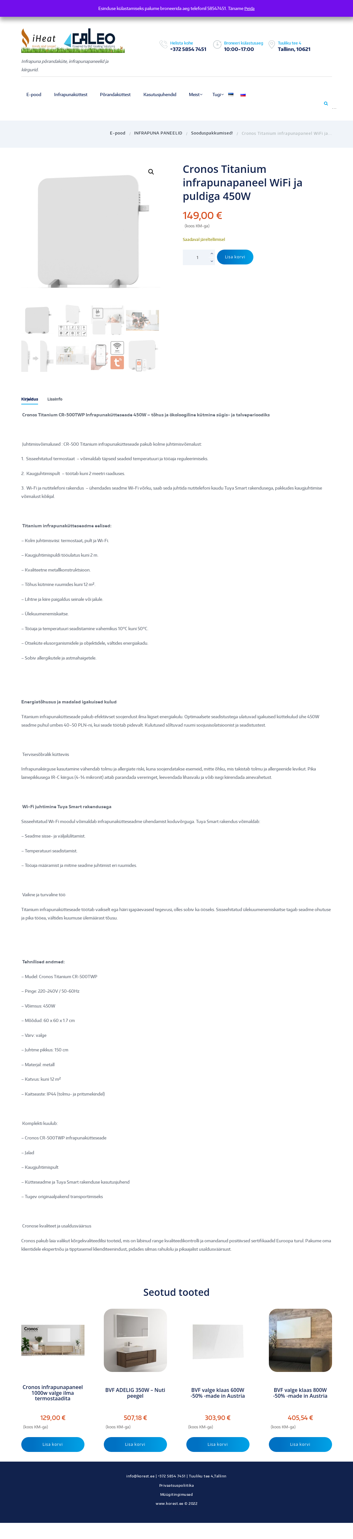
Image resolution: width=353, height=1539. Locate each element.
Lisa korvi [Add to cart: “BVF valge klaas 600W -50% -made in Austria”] (218, 1444)
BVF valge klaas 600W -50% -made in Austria (218, 1393)
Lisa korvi (236, 257)
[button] (151, 172)
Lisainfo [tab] (58, 399)
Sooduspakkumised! (212, 133)
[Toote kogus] (199, 257)
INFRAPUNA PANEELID (158, 133)
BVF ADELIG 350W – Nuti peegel (135, 1393)
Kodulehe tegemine (177, 1511)
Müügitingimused (176, 1495)
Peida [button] (249, 8)
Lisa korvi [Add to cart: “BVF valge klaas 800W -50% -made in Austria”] (300, 1444)
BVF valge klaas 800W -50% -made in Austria (300, 1393)
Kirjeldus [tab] (31, 399)
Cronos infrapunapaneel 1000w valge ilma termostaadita (53, 1393)
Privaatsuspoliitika (176, 1486)
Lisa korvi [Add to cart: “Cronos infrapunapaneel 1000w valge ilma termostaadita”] (53, 1444)
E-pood (117, 133)
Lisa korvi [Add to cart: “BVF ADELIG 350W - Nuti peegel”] (135, 1444)
